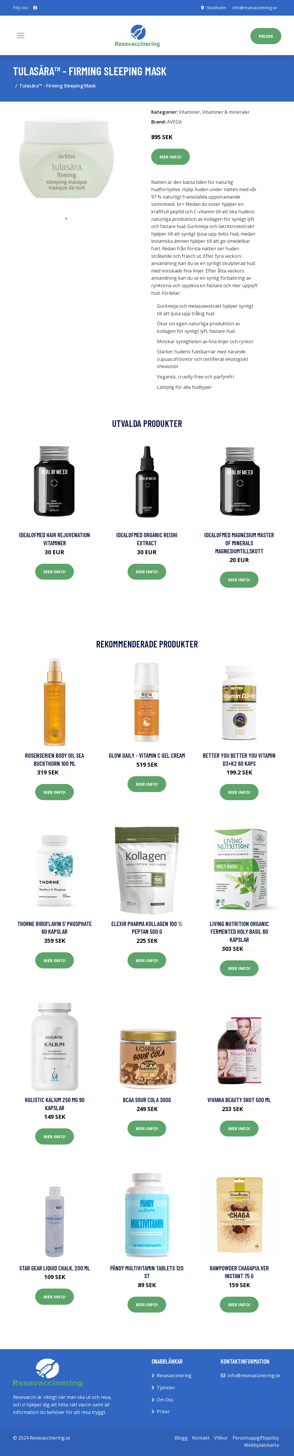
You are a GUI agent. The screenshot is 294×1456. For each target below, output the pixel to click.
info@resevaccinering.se (254, 7)
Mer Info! (170, 157)
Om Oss (165, 1400)
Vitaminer (189, 112)
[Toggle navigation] (21, 35)
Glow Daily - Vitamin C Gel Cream (147, 755)
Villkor (221, 1438)
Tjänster (166, 1387)
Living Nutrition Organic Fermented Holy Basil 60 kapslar (239, 931)
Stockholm (215, 7)
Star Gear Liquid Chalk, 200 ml (54, 1268)
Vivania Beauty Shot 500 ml (239, 1099)
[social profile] (35, 7)
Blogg (181, 1438)
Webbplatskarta (261, 1445)
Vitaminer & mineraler (226, 112)
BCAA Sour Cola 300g (147, 1099)
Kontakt (200, 1438)
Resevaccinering (174, 1375)
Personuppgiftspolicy (256, 1438)
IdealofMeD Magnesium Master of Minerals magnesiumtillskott (239, 542)
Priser (266, 36)
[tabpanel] (66, 159)
